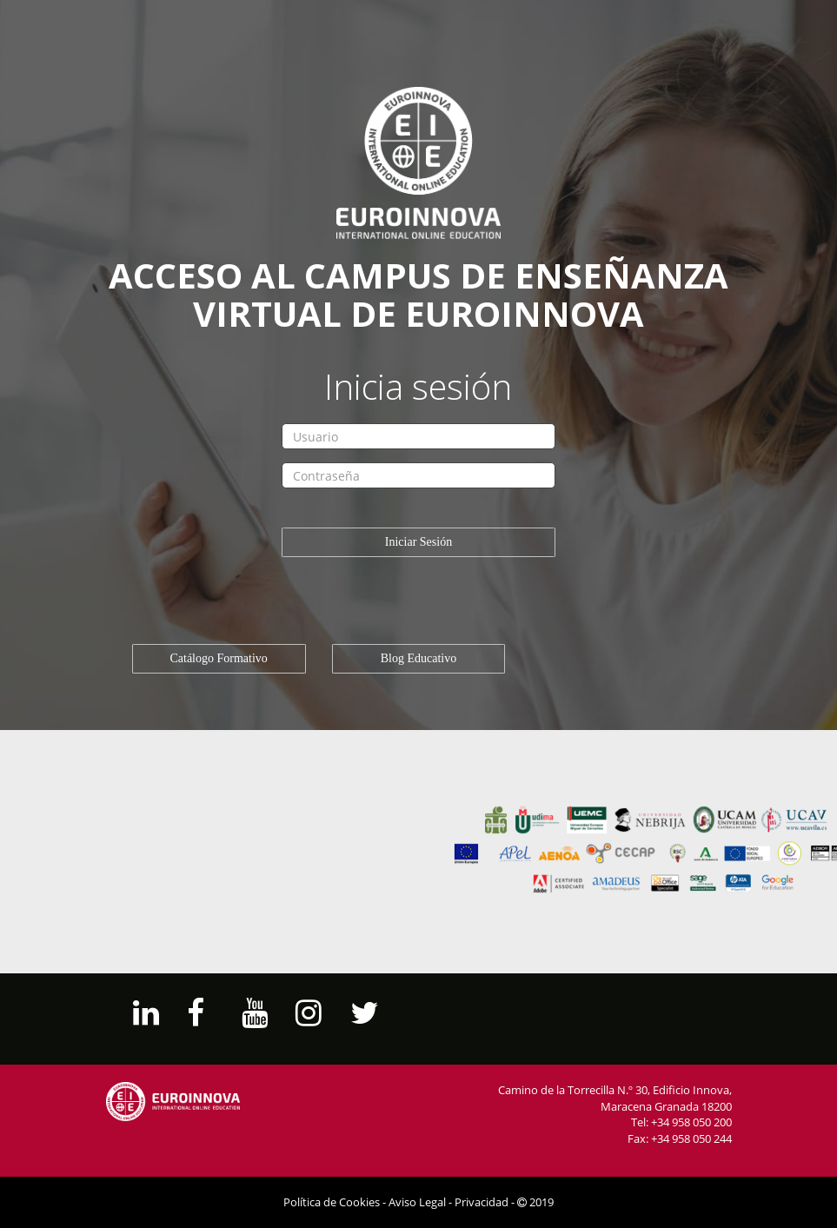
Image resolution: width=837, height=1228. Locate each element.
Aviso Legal (417, 1202)
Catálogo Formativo (218, 658)
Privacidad (481, 1202)
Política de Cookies (331, 1202)
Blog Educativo (419, 658)
